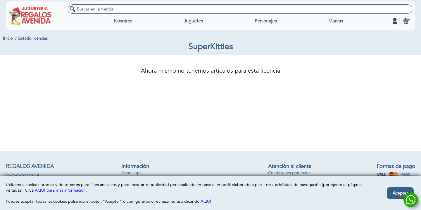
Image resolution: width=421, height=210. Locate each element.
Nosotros (123, 21)
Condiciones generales (289, 173)
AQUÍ (206, 201)
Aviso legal (131, 173)
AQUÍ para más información (60, 190)
